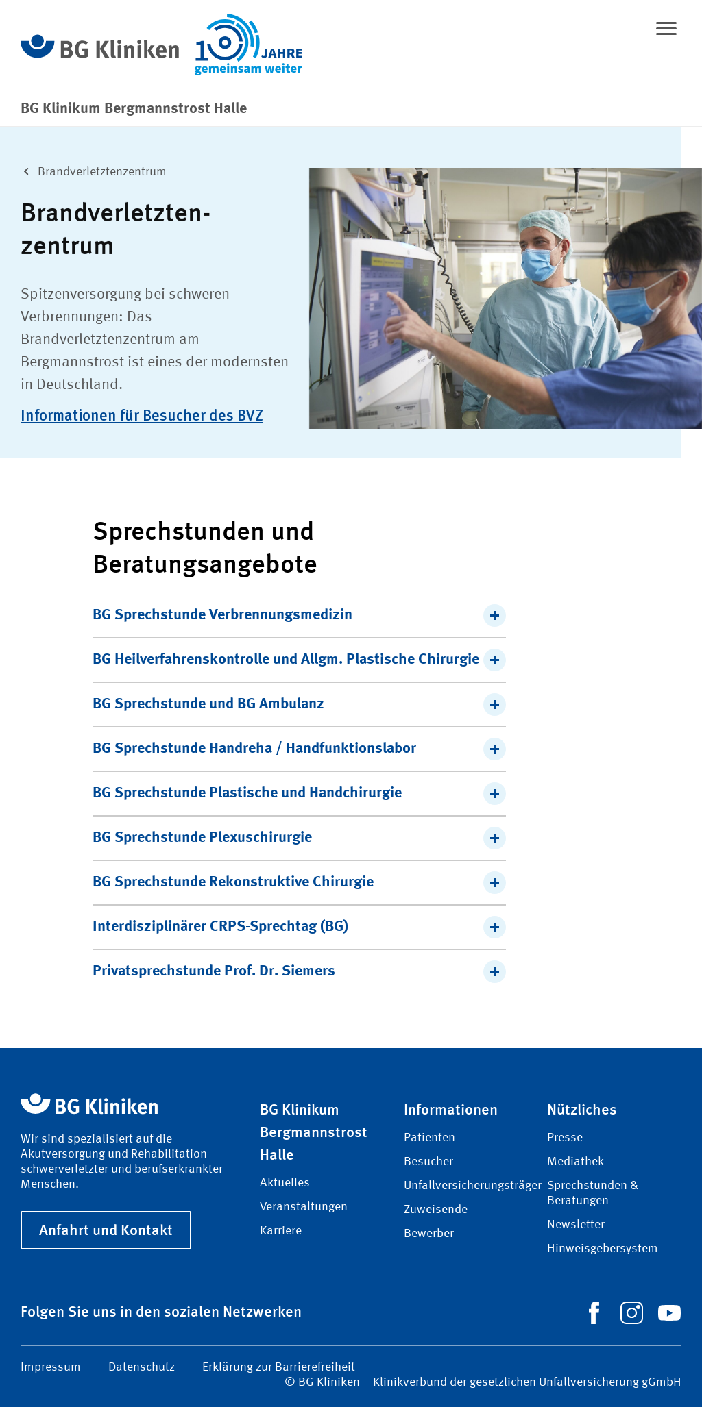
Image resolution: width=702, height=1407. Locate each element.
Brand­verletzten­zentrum (91, 170)
